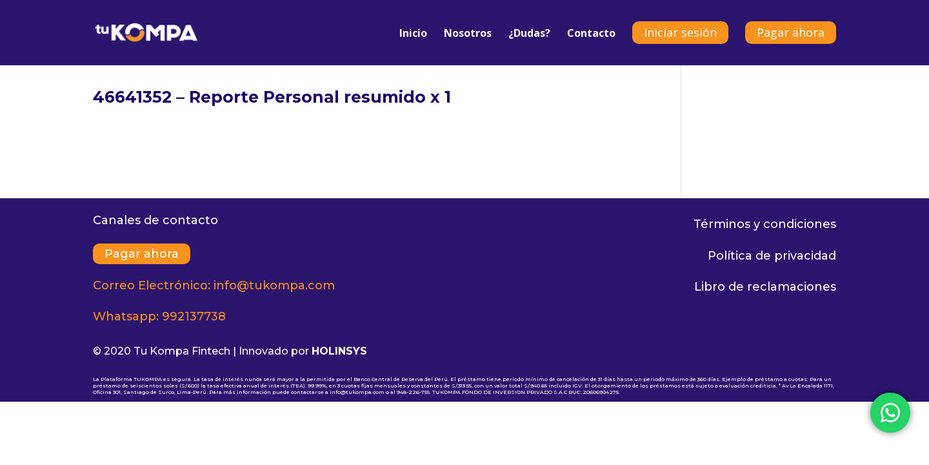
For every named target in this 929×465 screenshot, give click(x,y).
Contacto (591, 34)
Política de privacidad (772, 256)
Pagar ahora (790, 32)
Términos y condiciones (765, 224)
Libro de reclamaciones (765, 287)
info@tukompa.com (274, 285)
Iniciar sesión (680, 32)
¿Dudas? (529, 34)
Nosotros (468, 34)
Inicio (413, 34)
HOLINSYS (339, 351)
